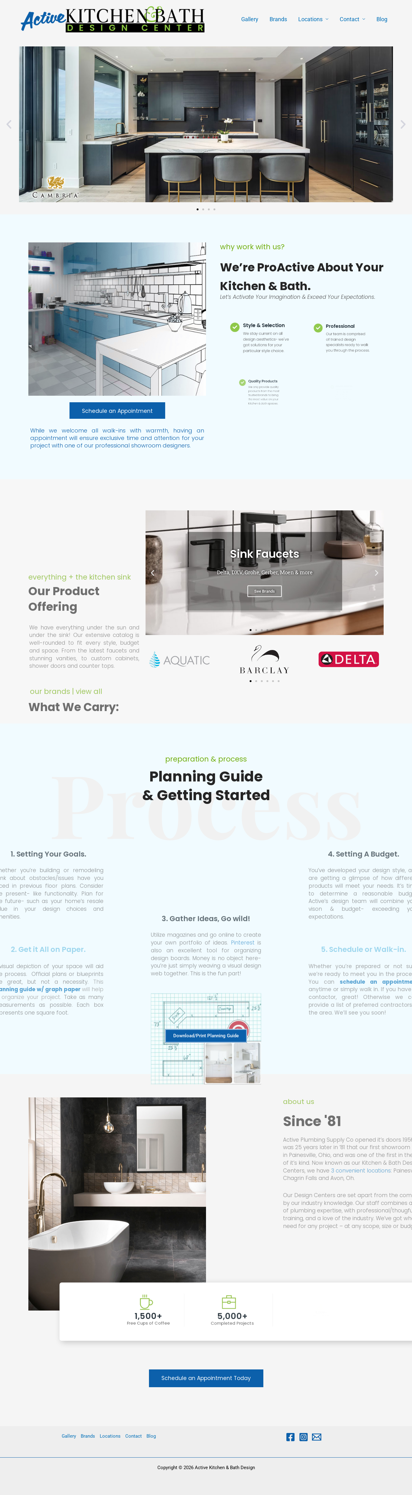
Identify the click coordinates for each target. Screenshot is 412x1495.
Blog (381, 19)
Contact (349, 19)
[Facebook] (290, 1437)
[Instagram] (303, 1437)
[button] (9, 124)
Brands (278, 19)
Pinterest (243, 1053)
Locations (310, 19)
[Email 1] (316, 1437)
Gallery (249, 19)
